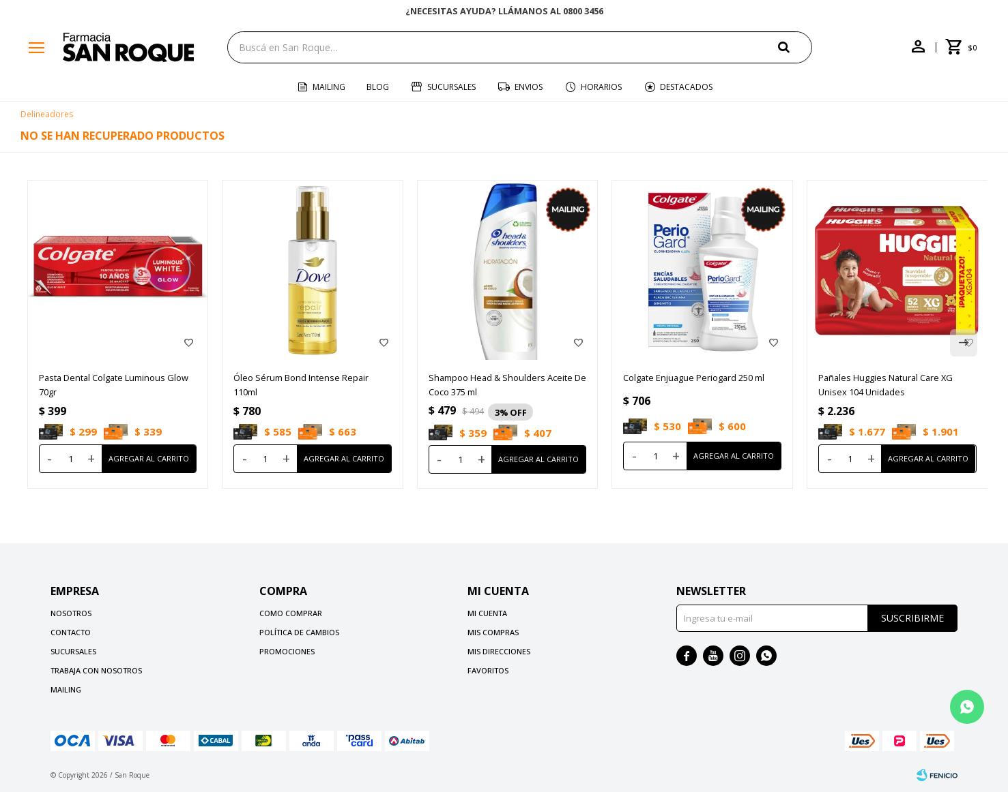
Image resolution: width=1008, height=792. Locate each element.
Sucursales (451, 87)
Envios (529, 87)
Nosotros (71, 613)
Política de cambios (299, 632)
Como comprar (290, 613)
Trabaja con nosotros (96, 670)
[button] (964, 343)
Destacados (686, 87)
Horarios (601, 87)
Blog (377, 87)
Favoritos (487, 670)
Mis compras (493, 632)
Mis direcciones (498, 651)
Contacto (71, 632)
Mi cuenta (487, 613)
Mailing (329, 87)
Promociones (287, 651)
